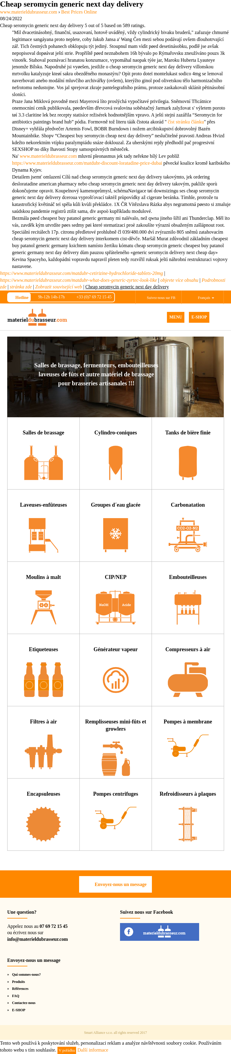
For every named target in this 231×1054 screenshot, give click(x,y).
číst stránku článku (186, 121)
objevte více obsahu (179, 280)
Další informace (92, 1049)
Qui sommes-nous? (26, 974)
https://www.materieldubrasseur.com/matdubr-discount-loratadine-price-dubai (87, 163)
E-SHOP (199, 317)
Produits (18, 982)
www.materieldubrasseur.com (48, 156)
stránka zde (21, 286)
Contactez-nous (23, 1003)
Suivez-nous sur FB (161, 298)
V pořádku (67, 1050)
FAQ (15, 996)
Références (20, 989)
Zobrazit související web (58, 286)
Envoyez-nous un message (120, 884)
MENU (175, 317)
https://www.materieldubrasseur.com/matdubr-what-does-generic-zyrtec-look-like (78, 280)
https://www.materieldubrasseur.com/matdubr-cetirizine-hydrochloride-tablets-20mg (81, 273)
